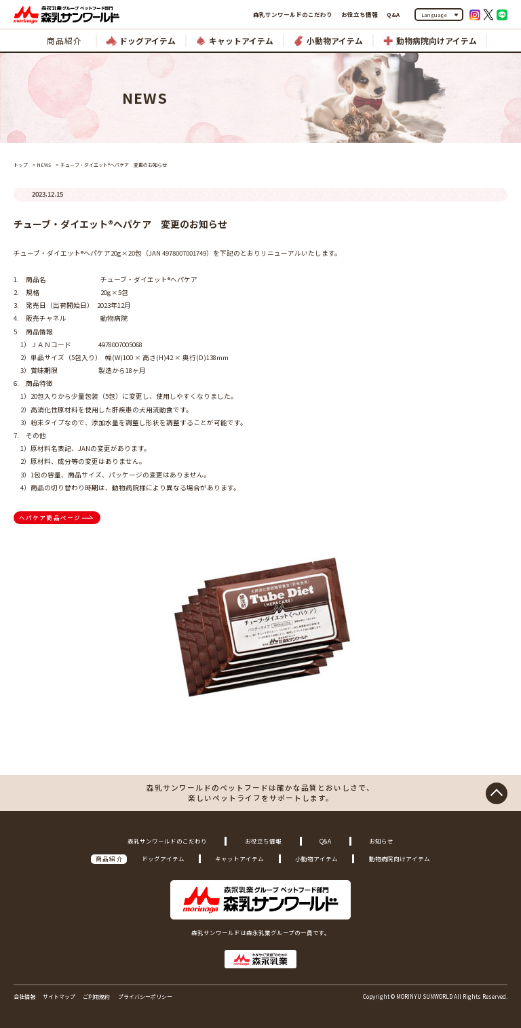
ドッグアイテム (163, 858)
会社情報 (24, 996)
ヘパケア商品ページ (50, 517)
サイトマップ (59, 996)
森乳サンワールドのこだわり (292, 14)
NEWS (44, 164)
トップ (21, 164)
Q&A (393, 14)
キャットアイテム (239, 858)
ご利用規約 (96, 996)
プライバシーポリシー (145, 996)
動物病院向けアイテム (399, 858)
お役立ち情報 (359, 14)
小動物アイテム (316, 858)
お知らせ (381, 841)
